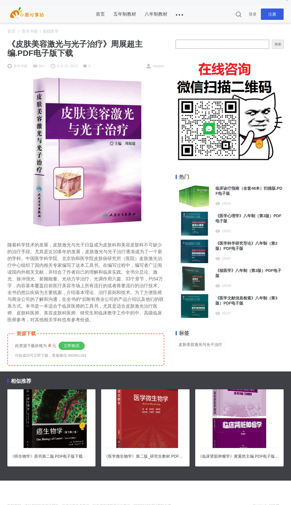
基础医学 (51, 31)
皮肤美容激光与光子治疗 (200, 344)
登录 (253, 14)
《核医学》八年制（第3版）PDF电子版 (248, 273)
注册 (272, 14)
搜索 (278, 44)
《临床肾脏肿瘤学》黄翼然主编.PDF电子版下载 (239, 456)
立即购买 (72, 345)
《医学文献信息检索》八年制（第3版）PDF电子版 (246, 300)
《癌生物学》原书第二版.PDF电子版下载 (46, 456)
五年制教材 (124, 14)
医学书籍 (30, 31)
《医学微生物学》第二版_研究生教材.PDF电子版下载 (145, 456)
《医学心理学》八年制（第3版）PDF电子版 (248, 218)
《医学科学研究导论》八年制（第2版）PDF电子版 (246, 246)
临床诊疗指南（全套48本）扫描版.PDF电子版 (248, 191)
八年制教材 (156, 14)
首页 (100, 14)
